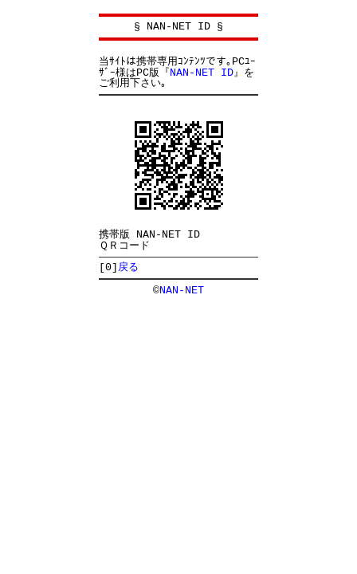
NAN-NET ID (201, 72)
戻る (128, 267)
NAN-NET (181, 290)
